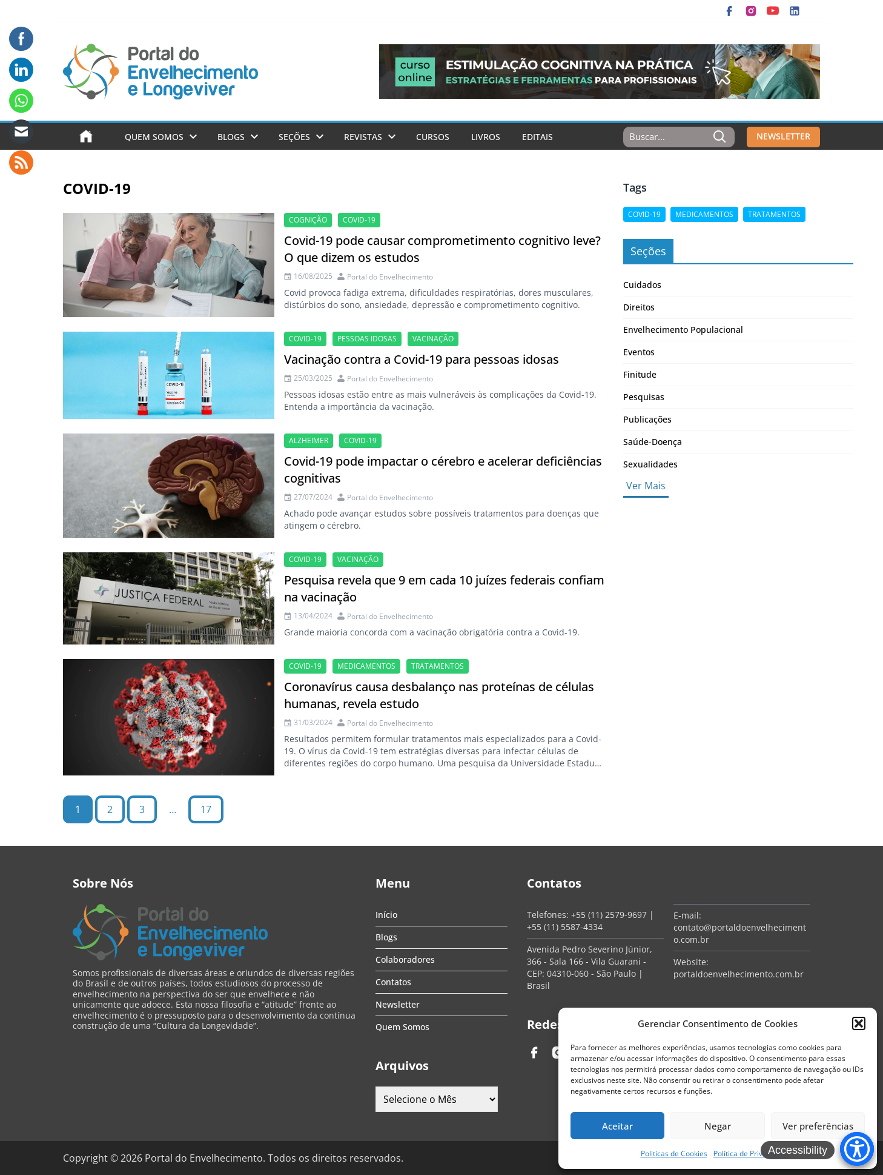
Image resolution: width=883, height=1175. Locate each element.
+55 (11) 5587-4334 (565, 926)
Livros (485, 136)
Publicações (647, 419)
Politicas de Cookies (674, 1153)
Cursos (432, 136)
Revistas (363, 136)
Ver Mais (646, 485)
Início (386, 914)
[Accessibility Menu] (857, 1149)
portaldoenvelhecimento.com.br (738, 974)
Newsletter (397, 1004)
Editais (537, 136)
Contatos (393, 982)
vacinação (433, 338)
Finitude (639, 374)
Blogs (231, 136)
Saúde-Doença (652, 441)
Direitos (639, 307)
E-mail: (687, 915)
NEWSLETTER (783, 136)
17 (205, 809)
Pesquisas (643, 397)
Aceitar (617, 1126)
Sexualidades (650, 464)
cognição (308, 220)
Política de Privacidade (751, 1153)
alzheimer (308, 440)
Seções (294, 136)
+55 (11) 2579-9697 (609, 914)
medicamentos (366, 666)
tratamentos (437, 666)
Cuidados (642, 284)
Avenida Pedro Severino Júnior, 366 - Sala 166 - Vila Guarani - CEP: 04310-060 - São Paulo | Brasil (589, 967)
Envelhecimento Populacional (683, 329)
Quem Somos (154, 136)
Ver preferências (817, 1126)
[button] (859, 1023)
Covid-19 (359, 220)
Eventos (639, 352)
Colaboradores (405, 959)
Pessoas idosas (367, 338)
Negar (717, 1126)
